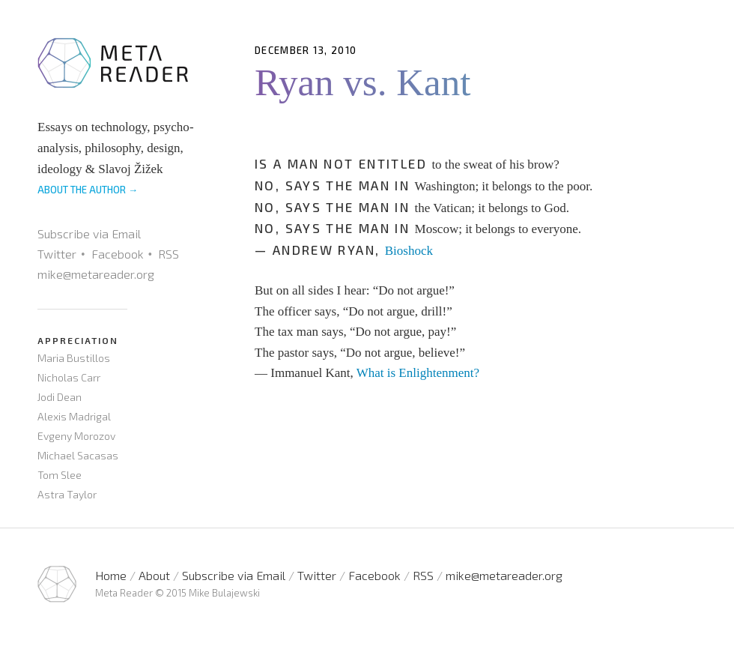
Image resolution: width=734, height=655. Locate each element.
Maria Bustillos (73, 357)
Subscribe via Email (89, 233)
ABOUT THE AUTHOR (87, 190)
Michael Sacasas (77, 455)
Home (111, 575)
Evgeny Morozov (76, 435)
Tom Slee (59, 474)
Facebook (117, 254)
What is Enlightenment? (418, 373)
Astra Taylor (67, 494)
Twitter (56, 254)
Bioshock (409, 251)
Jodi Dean (59, 396)
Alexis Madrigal (74, 416)
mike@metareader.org (95, 274)
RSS (168, 254)
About (154, 575)
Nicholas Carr (68, 377)
